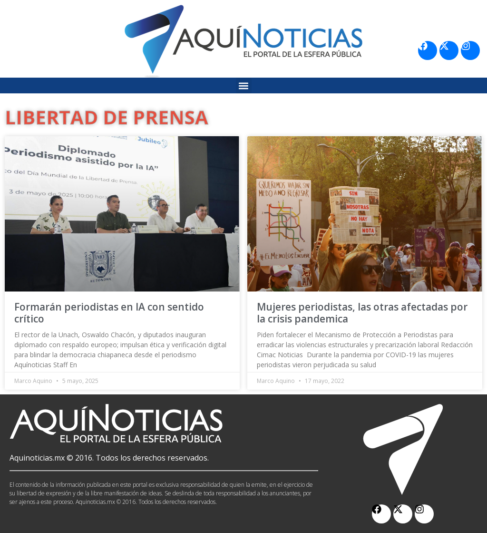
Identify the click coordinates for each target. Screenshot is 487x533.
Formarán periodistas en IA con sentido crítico (109, 312)
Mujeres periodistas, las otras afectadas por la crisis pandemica (362, 312)
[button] (244, 85)
